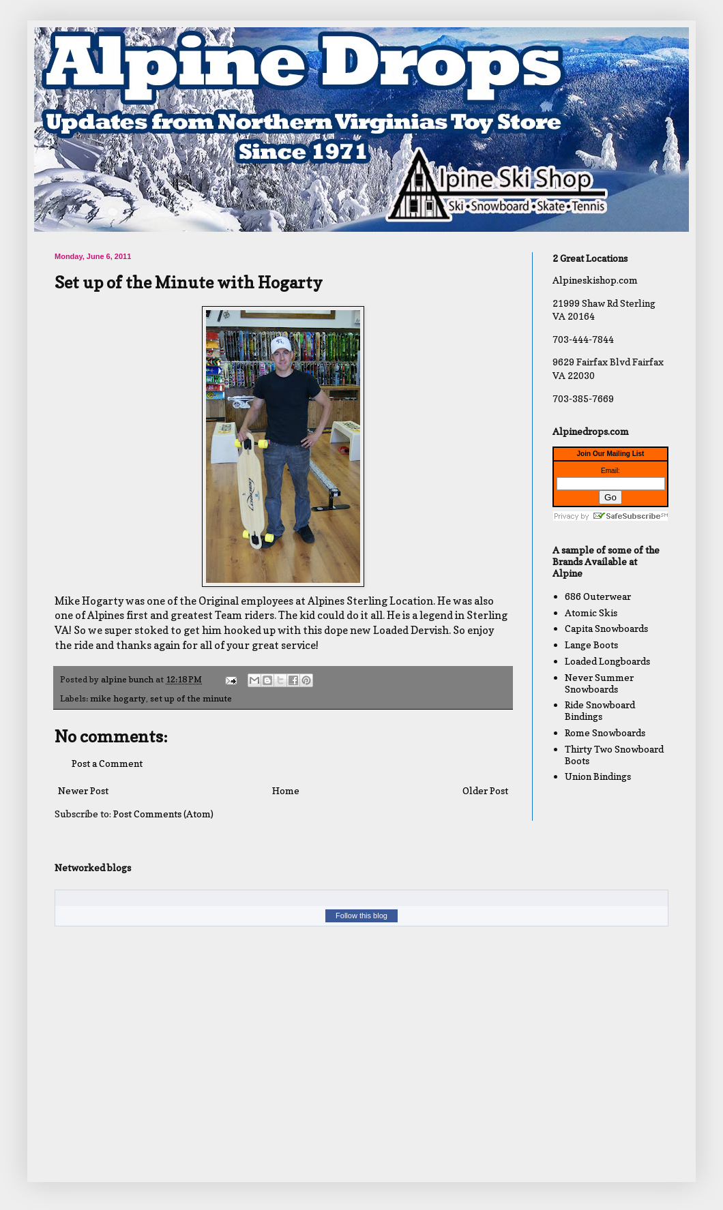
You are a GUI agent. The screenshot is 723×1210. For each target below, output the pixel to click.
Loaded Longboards (607, 661)
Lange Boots (591, 644)
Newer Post (83, 790)
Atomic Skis (591, 612)
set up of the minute (191, 698)
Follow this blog (361, 915)
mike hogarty (118, 698)
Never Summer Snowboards (599, 683)
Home (285, 790)
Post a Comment (107, 763)
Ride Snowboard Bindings (600, 710)
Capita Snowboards (606, 628)
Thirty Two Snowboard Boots (614, 754)
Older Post (485, 790)
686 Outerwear (598, 596)
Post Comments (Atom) (163, 813)
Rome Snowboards (605, 732)
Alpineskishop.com (595, 280)
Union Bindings (598, 776)
